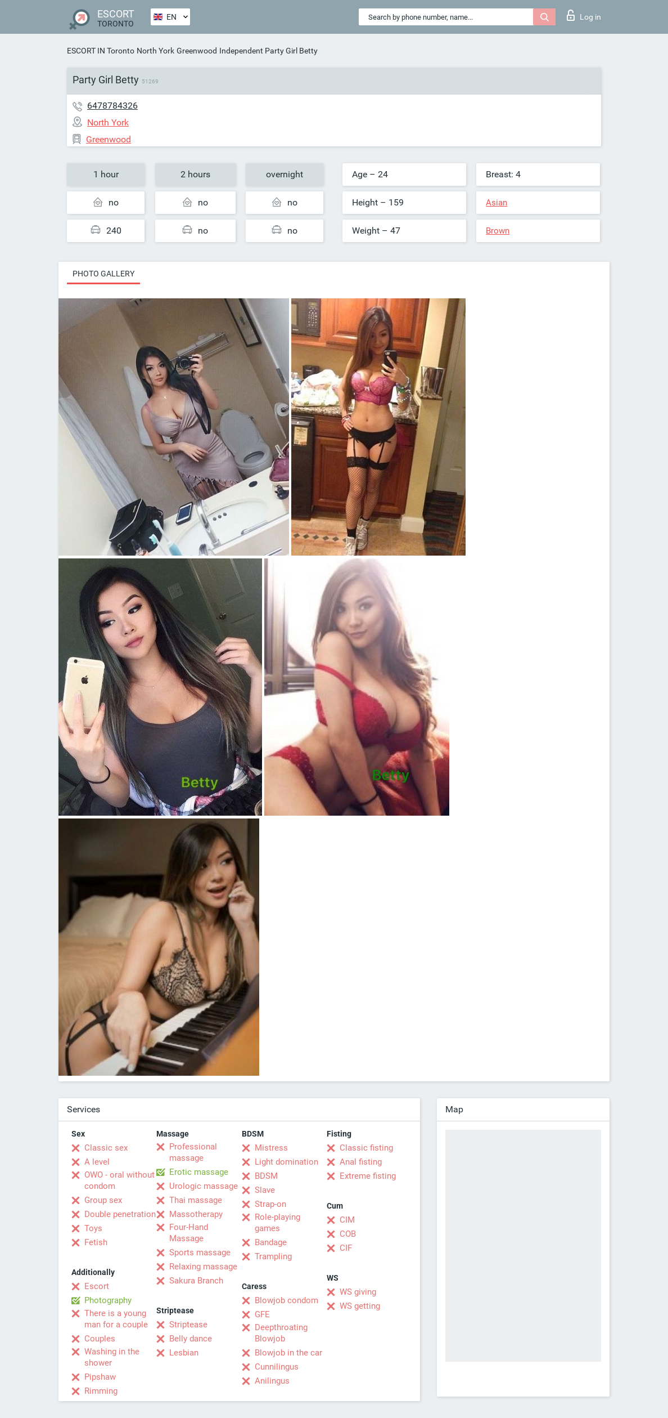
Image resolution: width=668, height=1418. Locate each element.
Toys (93, 1228)
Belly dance (190, 1339)
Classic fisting (366, 1148)
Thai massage (195, 1200)
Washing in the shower (111, 1357)
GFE (262, 1314)
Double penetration (120, 1214)
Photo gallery (103, 273)
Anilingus (272, 1381)
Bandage (271, 1242)
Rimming (101, 1391)
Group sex (103, 1200)
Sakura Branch (196, 1281)
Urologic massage (203, 1186)
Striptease (188, 1324)
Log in (584, 15)
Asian (496, 203)
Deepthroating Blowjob (281, 1333)
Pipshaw (100, 1377)
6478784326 (112, 105)
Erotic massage (198, 1172)
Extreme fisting (368, 1176)
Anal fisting (361, 1162)
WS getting (360, 1306)
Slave (265, 1190)
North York (155, 50)
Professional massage (193, 1152)
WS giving (358, 1292)
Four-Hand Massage (188, 1232)
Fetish (95, 1242)
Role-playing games (277, 1222)
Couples (99, 1339)
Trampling (273, 1256)
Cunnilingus (277, 1367)
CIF (346, 1248)
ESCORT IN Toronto (100, 50)
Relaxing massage (203, 1267)
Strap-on (270, 1204)
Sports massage (200, 1252)
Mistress (271, 1148)
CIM (347, 1220)
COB (348, 1234)
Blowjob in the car (288, 1353)
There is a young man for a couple (116, 1319)
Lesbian (183, 1353)
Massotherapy (196, 1214)
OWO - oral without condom (119, 1180)
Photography (108, 1300)
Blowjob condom (286, 1300)
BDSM (266, 1176)
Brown (497, 231)
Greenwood (197, 50)
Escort (96, 1286)
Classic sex (106, 1148)
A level (97, 1162)
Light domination (286, 1162)
